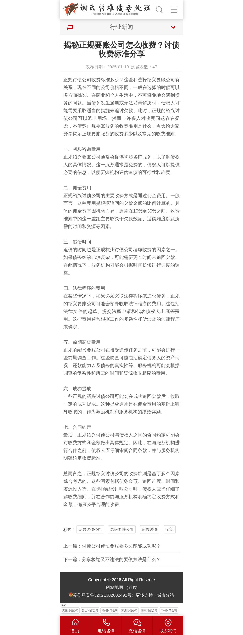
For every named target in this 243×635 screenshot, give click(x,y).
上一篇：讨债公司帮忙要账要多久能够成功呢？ (112, 546)
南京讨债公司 (149, 610)
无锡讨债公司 (70, 610)
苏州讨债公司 (129, 610)
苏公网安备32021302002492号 (102, 595)
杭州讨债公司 (119, 249)
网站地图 (114, 587)
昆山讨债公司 (90, 610)
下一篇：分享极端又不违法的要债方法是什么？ (112, 559)
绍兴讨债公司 (90, 529)
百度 (132, 587)
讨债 (77, 79)
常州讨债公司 (110, 610)
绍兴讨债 (149, 529)
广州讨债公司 (169, 610)
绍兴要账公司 (121, 529)
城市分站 (165, 595)
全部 (169, 529)
